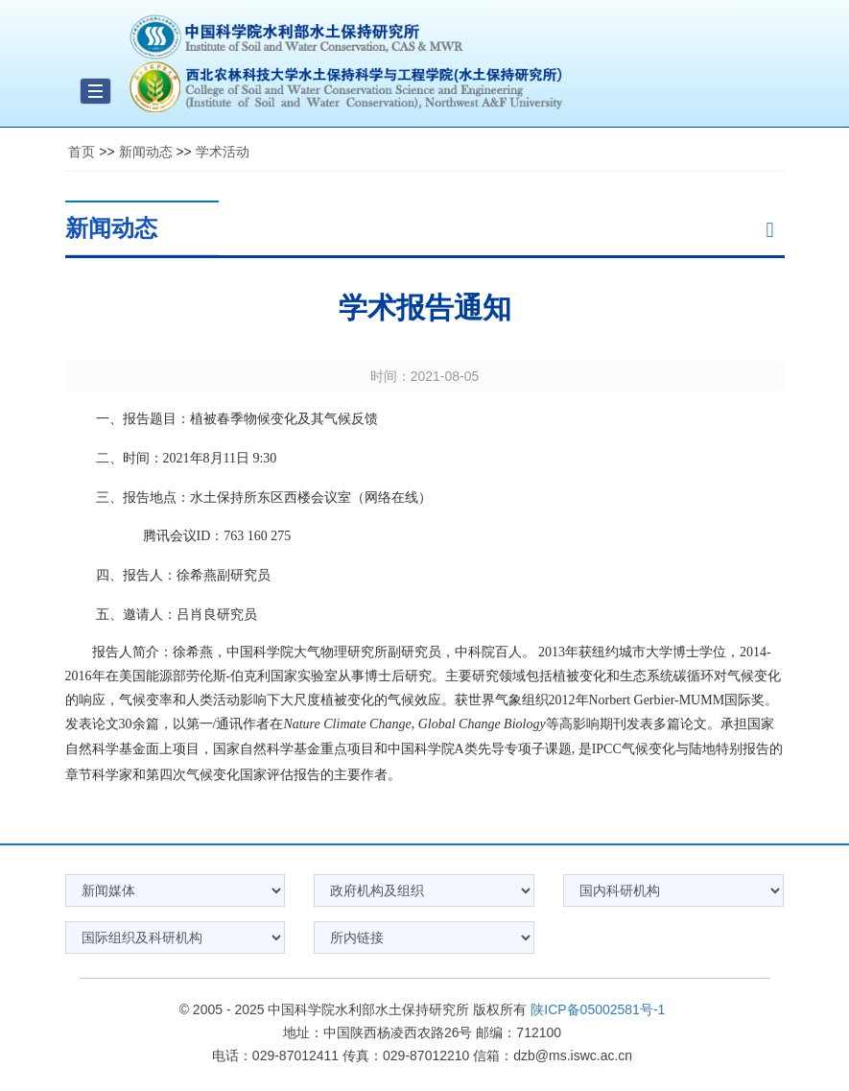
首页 (81, 151)
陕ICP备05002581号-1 (598, 1009)
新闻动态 (146, 151)
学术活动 (222, 151)
